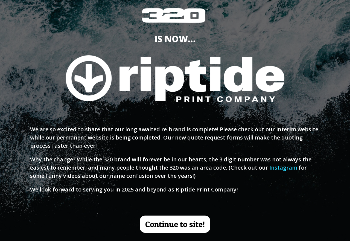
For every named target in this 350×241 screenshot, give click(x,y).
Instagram (283, 167)
